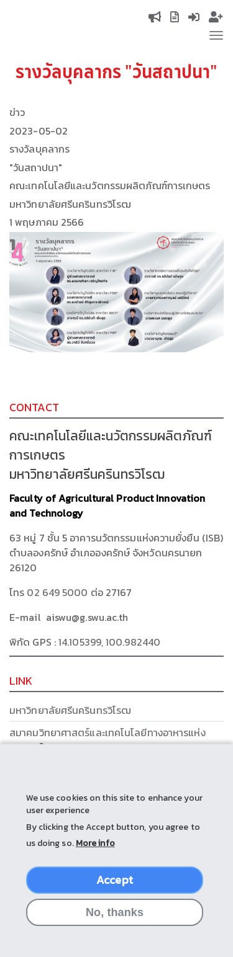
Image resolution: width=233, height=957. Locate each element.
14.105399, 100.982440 (109, 641)
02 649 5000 (57, 592)
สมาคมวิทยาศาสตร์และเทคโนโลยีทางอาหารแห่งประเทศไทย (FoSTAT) (107, 740)
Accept (114, 892)
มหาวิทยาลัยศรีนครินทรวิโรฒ (70, 710)
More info (95, 855)
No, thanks (115, 925)
